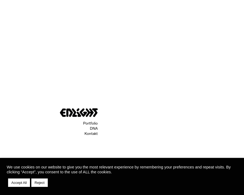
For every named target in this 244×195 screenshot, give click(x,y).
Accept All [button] (19, 183)
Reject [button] (40, 183)
